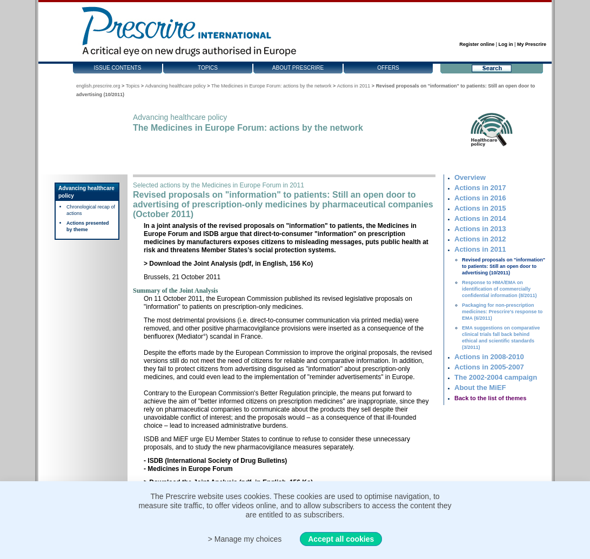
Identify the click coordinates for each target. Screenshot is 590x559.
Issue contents (118, 68)
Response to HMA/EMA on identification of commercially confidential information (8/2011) (499, 289)
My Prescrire (531, 44)
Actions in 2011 (354, 86)
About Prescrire (298, 68)
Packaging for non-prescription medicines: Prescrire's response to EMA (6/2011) (502, 311)
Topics (208, 68)
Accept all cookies (341, 539)
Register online (476, 44)
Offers (388, 68)
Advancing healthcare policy (175, 86)
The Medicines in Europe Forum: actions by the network (271, 86)
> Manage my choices (245, 539)
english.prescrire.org (98, 86)
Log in (506, 44)
